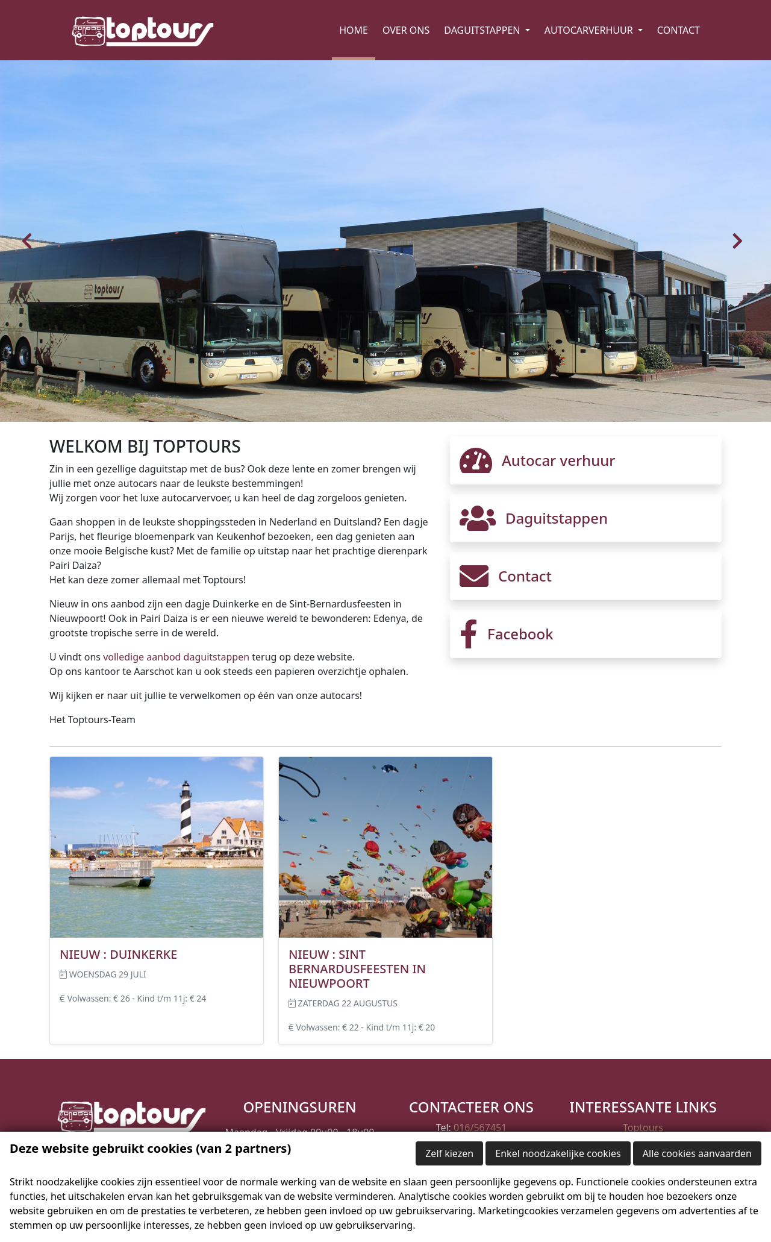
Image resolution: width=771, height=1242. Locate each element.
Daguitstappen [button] (483, 30)
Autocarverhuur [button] (590, 30)
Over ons (405, 30)
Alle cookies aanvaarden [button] (697, 1153)
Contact (678, 30)
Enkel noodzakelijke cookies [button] (557, 1153)
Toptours (643, 1127)
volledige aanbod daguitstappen (176, 656)
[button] (30, 241)
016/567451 (480, 1127)
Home (353, 30)
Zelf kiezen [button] (449, 1153)
